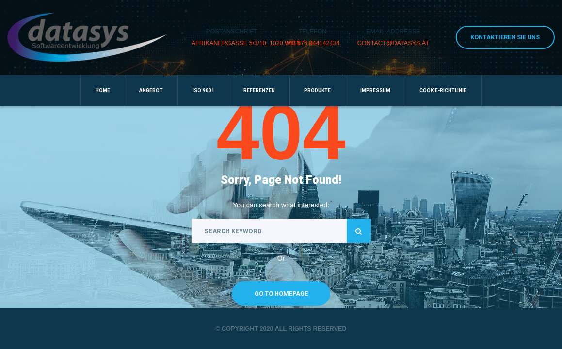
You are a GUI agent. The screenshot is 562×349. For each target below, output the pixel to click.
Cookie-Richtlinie (442, 90)
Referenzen (259, 90)
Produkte (317, 90)
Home (103, 90)
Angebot (151, 90)
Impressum (375, 90)
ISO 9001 (203, 90)
